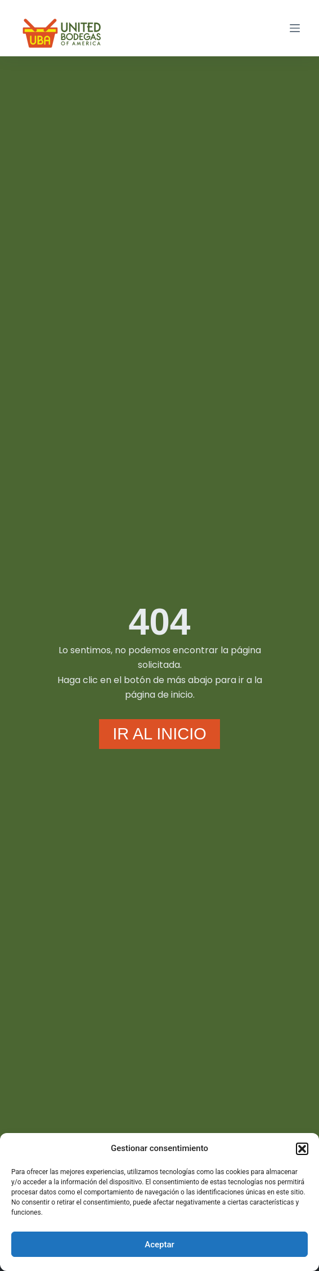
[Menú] (295, 28)
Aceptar (159, 1244)
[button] (302, 1148)
